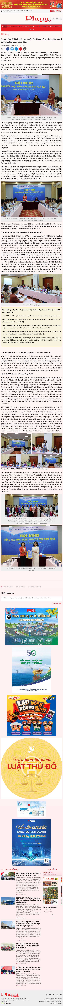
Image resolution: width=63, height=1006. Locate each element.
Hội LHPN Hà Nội (8, 586)
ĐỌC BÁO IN (52, 869)
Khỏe (31, 26)
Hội (23, 26)
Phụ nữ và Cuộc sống (46, 26)
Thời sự (4, 26)
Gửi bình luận (57, 603)
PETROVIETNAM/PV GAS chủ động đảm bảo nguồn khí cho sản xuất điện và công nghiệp (28, 900)
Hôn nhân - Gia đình (18, 26)
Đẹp (33, 26)
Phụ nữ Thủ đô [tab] (47, 872)
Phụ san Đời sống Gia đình (56, 26)
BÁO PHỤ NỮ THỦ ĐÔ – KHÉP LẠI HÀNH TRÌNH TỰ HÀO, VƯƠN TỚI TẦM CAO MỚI (27, 946)
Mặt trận (9, 26)
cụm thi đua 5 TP (20, 586)
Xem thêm (52, 917)
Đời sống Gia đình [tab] (50, 874)
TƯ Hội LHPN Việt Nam (34, 586)
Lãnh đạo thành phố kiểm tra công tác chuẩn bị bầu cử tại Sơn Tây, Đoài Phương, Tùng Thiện (28, 969)
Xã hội (12, 26)
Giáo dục (27, 26)
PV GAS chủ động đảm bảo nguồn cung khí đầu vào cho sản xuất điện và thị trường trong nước (28, 924)
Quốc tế (30, 29)
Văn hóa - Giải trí (38, 26)
